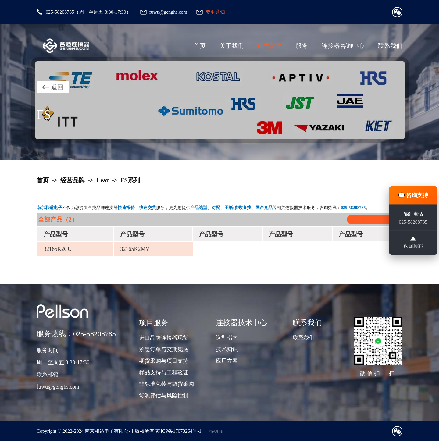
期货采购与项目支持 (163, 361)
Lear (102, 180)
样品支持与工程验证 (163, 372)
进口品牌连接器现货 (163, 338)
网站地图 (216, 431)
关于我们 (232, 45)
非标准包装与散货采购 (166, 384)
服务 (302, 45)
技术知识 (227, 349)
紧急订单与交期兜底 (163, 349)
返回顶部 (413, 243)
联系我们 (390, 45)
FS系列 (130, 180)
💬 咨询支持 (413, 195)
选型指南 (227, 338)
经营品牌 (270, 45)
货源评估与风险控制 (163, 396)
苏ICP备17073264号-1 (178, 431)
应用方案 (227, 361)
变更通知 (215, 12)
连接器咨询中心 (343, 45)
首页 (200, 45)
